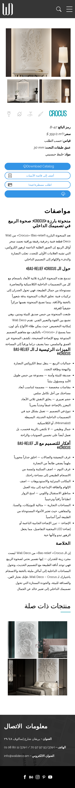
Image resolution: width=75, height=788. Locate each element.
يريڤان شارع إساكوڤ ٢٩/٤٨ (22, 739)
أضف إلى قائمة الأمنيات (40, 175)
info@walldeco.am (16, 756)
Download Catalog (38, 166)
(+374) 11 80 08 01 (16, 747)
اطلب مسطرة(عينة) (40, 184)
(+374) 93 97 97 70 (42, 747)
